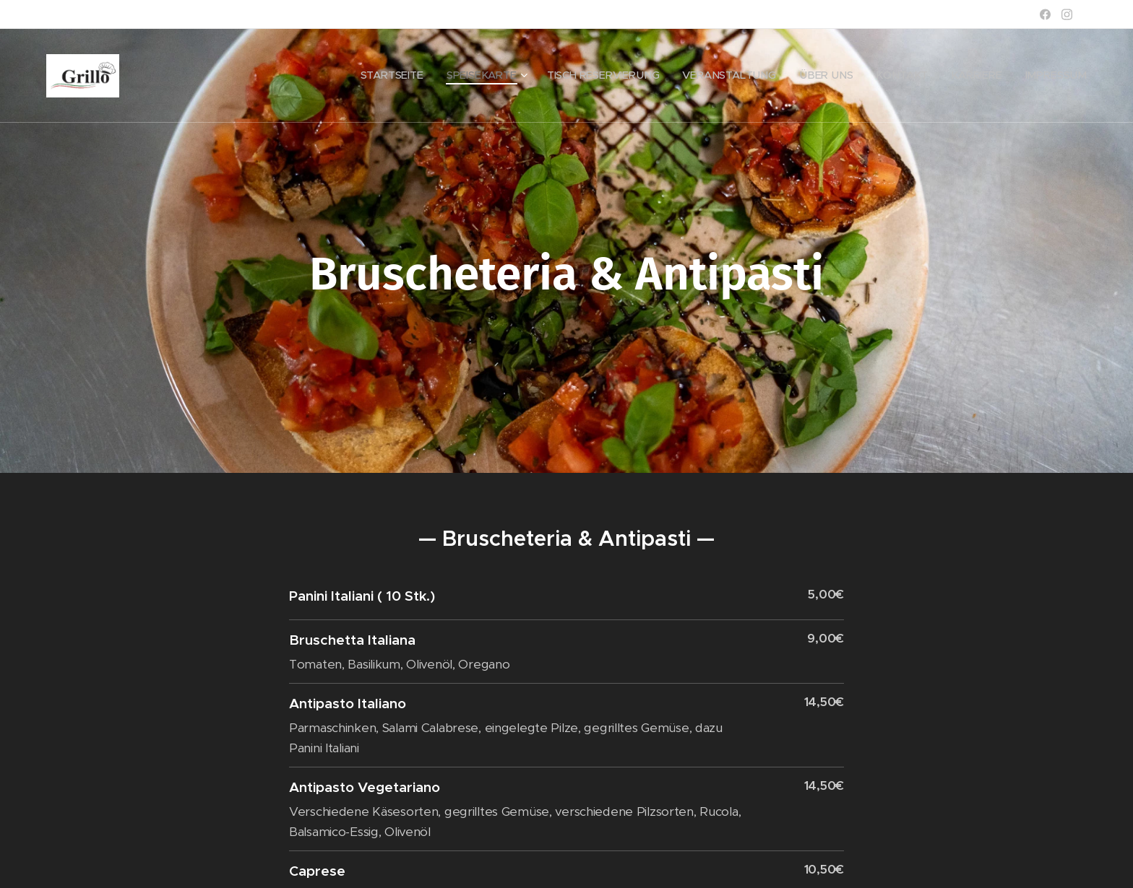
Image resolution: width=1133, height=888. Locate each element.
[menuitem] (445, 76)
